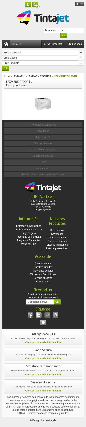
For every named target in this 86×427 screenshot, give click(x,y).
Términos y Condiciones (43, 274)
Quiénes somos (43, 263)
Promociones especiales (43, 124)
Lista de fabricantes (57, 244)
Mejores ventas (43, 137)
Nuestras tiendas (43, 143)
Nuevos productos (54, 44)
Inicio (7, 76)
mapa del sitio (43, 168)
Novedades (43, 131)
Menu (17, 44)
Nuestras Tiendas (43, 267)
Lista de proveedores (57, 248)
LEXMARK (18, 76)
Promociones (75, 44)
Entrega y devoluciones (28, 226)
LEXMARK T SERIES (39, 76)
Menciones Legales (43, 270)
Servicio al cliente (43, 278)
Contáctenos (43, 281)
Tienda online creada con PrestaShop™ (43, 174)
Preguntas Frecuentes (28, 240)
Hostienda (50, 420)
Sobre (43, 162)
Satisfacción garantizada (29, 229)
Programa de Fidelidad (29, 236)
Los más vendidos (57, 237)
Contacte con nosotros (43, 149)
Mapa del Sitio (28, 244)
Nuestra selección (57, 241)
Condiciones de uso (42, 155)
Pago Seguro (29, 233)
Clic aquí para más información (43, 342)
